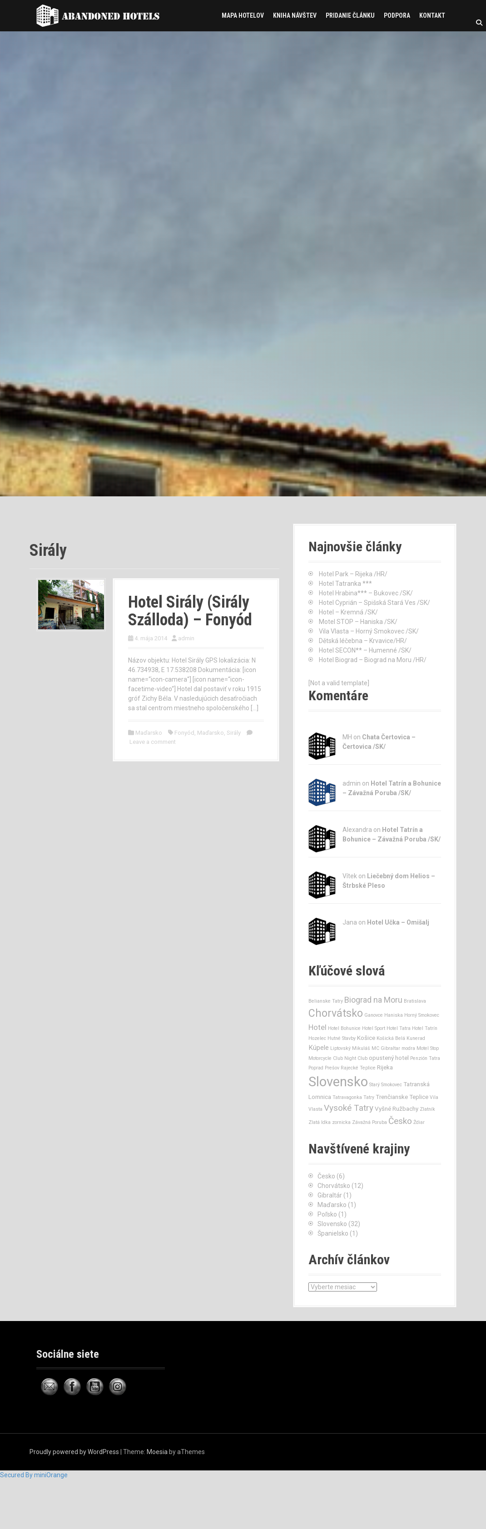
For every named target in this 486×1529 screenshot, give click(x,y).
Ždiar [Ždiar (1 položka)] (419, 1122)
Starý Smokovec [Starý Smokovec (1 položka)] (385, 1085)
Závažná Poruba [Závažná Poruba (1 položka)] (369, 1122)
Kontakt (432, 15)
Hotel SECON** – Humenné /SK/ (365, 650)
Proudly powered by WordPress (74, 1451)
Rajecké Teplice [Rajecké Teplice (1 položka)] (358, 1068)
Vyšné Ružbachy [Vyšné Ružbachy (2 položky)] (396, 1108)
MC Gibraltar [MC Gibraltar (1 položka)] (386, 1048)
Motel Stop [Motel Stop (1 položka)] (428, 1048)
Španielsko (332, 1233)
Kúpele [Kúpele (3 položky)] (318, 1048)
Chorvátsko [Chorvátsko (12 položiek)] (335, 1013)
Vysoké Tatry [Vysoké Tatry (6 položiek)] (348, 1108)
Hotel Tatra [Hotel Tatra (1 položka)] (399, 1028)
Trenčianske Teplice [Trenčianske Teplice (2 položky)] (402, 1097)
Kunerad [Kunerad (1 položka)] (416, 1038)
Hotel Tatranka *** (345, 583)
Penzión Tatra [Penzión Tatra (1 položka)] (425, 1058)
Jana (349, 922)
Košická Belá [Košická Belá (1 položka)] (391, 1038)
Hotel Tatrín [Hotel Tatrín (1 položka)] (424, 1028)
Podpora (397, 15)
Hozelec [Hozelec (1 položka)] (317, 1038)
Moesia (157, 1451)
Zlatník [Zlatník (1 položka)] (427, 1109)
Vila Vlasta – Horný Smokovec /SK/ (369, 631)
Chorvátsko (333, 1185)
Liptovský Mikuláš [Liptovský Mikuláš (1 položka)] (350, 1048)
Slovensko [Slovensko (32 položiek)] (338, 1081)
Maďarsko (148, 732)
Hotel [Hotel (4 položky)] (317, 1027)
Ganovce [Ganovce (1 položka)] (373, 1015)
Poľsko (327, 1214)
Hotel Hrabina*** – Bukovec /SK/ (366, 593)
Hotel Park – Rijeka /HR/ (353, 574)
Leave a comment (152, 741)
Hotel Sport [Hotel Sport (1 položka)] (373, 1028)
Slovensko (332, 1223)
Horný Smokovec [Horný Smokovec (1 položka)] (421, 1015)
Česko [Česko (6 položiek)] (400, 1121)
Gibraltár (329, 1195)
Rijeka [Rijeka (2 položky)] (385, 1067)
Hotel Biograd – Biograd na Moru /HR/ (372, 659)
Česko (326, 1176)
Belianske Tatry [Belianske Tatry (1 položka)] (325, 1001)
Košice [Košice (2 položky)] (366, 1037)
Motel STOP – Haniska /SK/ (358, 621)
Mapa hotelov (243, 15)
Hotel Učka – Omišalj (398, 922)
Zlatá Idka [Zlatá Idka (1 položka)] (319, 1122)
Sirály (234, 732)
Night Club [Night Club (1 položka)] (355, 1058)
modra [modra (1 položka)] (408, 1048)
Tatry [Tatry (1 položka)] (368, 1097)
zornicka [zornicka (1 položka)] (341, 1122)
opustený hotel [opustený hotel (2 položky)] (389, 1057)
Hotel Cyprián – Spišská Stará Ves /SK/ (374, 602)
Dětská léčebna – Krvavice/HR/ (363, 640)
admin (186, 638)
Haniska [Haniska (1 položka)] (393, 1015)
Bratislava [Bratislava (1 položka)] (415, 1001)
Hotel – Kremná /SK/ (348, 612)
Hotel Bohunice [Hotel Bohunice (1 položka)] (344, 1028)
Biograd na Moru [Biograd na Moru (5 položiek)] (373, 999)
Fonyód (184, 732)
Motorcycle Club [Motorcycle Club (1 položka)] (325, 1058)
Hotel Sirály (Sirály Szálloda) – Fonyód (190, 611)
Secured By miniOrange (34, 1475)
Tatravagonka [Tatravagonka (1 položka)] (347, 1097)
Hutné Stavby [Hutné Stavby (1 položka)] (341, 1038)
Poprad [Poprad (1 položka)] (315, 1068)
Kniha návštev (295, 15)
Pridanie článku (350, 15)
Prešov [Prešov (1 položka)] (332, 1068)
